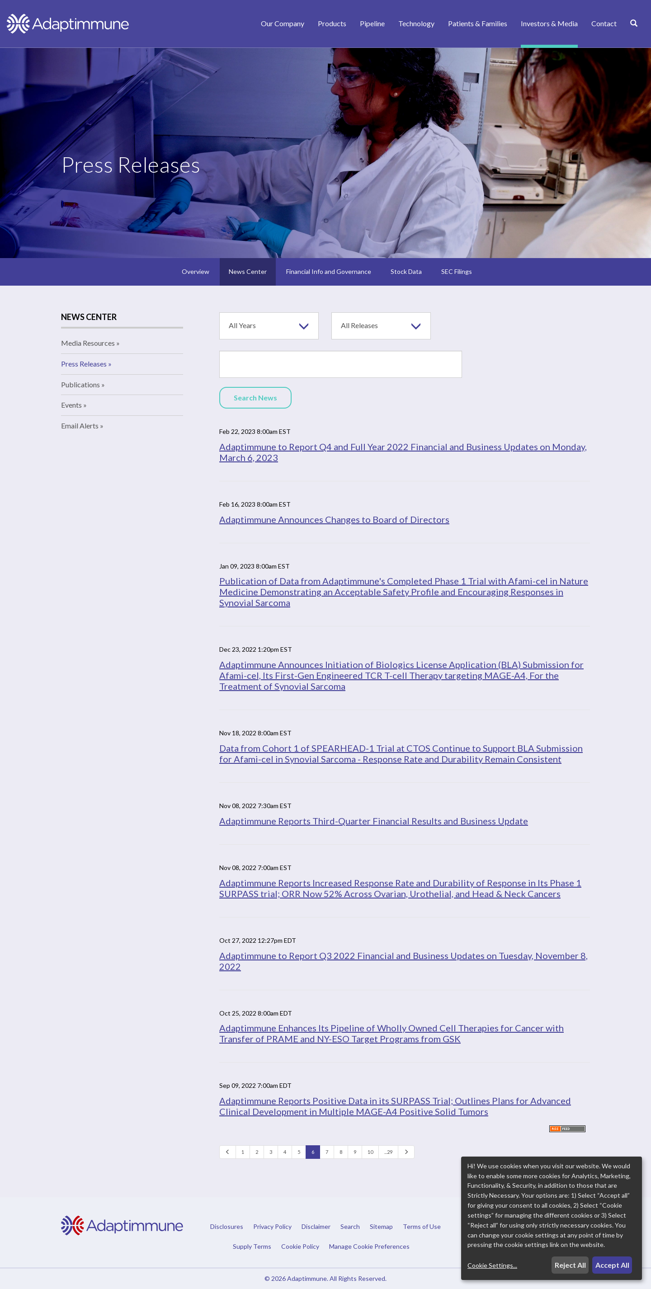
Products (332, 23)
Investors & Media (549, 23)
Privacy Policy (272, 1226)
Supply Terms (252, 1246)
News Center (248, 271)
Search (350, 1226)
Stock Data (406, 271)
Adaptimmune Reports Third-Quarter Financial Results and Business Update (373, 820)
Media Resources (88, 343)
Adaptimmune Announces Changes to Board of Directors (334, 519)
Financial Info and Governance (328, 271)
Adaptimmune (307, 1278)
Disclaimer (316, 1226)
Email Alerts (80, 425)
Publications (80, 384)
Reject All (570, 1265)
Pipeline (372, 23)
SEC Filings (456, 271)
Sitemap (381, 1226)
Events (71, 404)
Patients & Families (477, 23)
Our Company (282, 23)
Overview (195, 271)
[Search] (633, 33)
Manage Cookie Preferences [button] (369, 1246)
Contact (604, 23)
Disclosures (226, 1226)
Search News (255, 397)
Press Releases (84, 363)
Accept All (612, 1265)
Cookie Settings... (492, 1265)
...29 (388, 1152)
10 (370, 1152)
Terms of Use (422, 1226)
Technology (416, 23)
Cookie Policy (300, 1246)
